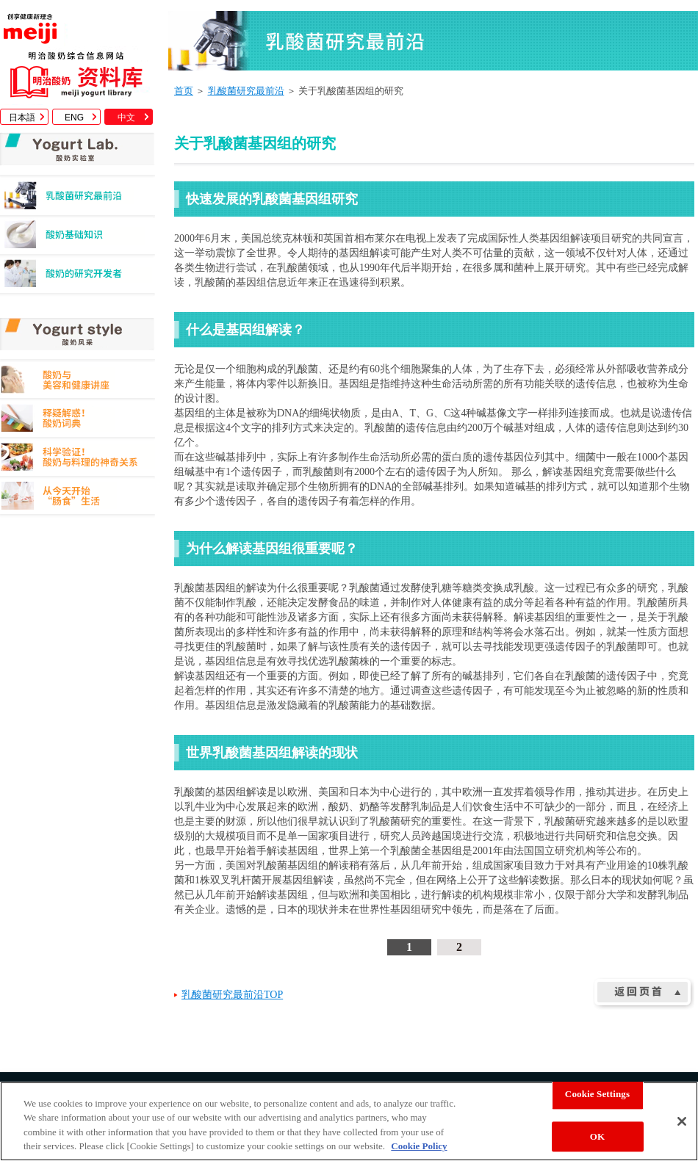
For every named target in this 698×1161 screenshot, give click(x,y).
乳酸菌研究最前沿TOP (232, 994)
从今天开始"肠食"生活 (77, 498)
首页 (183, 90)
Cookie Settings (597, 1093)
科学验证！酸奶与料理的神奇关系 (77, 459)
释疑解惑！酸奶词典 (77, 420)
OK (597, 1136)
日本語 (22, 117)
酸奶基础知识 (77, 238)
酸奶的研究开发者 (77, 277)
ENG (74, 117)
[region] (349, 1121)
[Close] (682, 1121)
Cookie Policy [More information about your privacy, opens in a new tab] (419, 1145)
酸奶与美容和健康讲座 (77, 381)
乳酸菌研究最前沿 (77, 199)
